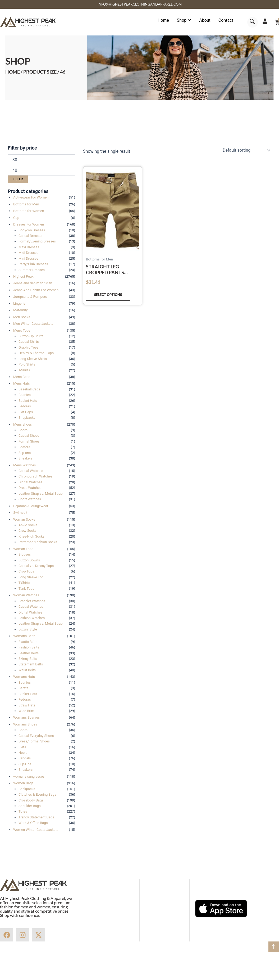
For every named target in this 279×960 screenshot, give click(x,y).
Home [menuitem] (163, 20)
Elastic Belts (28, 642)
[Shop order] (246, 150)
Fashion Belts (29, 647)
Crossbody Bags (31, 800)
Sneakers (26, 458)
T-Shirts (24, 370)
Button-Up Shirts (31, 336)
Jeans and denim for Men (32, 283)
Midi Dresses (28, 253)
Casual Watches (31, 471)
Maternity (20, 310)
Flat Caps (26, 412)
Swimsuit (20, 513)
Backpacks (27, 789)
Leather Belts (29, 653)
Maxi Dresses (29, 247)
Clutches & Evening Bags (37, 794)
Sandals (25, 758)
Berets (23, 688)
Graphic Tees (28, 347)
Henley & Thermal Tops (36, 353)
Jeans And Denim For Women (35, 290)
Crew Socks (27, 531)
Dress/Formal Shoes (34, 741)
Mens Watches (24, 465)
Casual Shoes (29, 436)
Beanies (25, 395)
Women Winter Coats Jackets (35, 830)
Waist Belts (27, 670)
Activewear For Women (31, 197)
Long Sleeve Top (31, 577)
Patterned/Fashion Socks (38, 542)
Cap (16, 218)
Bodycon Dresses (32, 230)
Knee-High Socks (31, 536)
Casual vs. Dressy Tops (36, 566)
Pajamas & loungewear (30, 506)
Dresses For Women (28, 224)
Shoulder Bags (30, 806)
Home (12, 72)
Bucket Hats (28, 401)
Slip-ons (25, 453)
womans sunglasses (28, 776)
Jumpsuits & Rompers (30, 297)
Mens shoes (22, 424)
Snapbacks (27, 418)
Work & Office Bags (33, 823)
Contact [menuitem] (225, 20)
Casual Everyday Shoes (36, 736)
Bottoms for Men (26, 204)
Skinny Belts (28, 659)
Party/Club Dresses (33, 264)
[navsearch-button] (252, 22)
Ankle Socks (28, 525)
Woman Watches (26, 595)
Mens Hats (21, 383)
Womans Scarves (26, 717)
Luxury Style (28, 629)
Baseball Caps (29, 389)
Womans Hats (24, 677)
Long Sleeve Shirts (33, 359)
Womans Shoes (25, 724)
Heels (23, 753)
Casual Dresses (30, 236)
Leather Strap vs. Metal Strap (41, 493)
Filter (18, 179)
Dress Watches (30, 488)
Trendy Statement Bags (36, 817)
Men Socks (21, 317)
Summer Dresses (32, 270)
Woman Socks (24, 519)
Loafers (24, 447)
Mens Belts (21, 377)
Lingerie (19, 303)
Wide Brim (26, 711)
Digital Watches (30, 482)
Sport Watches (30, 499)
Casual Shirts (29, 342)
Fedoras (25, 406)
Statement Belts (31, 664)
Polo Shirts (27, 364)
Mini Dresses (28, 258)
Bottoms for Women (28, 211)
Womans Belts (24, 636)
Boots (23, 430)
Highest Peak (23, 276)
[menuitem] (184, 20)
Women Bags (23, 783)
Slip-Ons (25, 764)
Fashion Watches (32, 618)
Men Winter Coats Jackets (33, 324)
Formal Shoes (29, 441)
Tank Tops (26, 589)
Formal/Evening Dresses (37, 241)
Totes (23, 811)
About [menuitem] (205, 20)
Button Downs (29, 560)
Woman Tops (23, 549)
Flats (22, 747)
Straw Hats (27, 705)
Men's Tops (21, 330)
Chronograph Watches (35, 476)
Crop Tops (26, 571)
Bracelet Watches (32, 601)
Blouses (25, 554)
